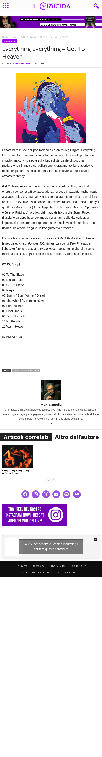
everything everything (26, 370)
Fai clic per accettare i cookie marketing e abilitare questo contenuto (51, 546)
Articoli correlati (25, 437)
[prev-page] (48, 480)
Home (5, 36)
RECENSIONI (19, 36)
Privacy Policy (57, 565)
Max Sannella (21, 63)
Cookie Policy (78, 565)
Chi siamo (21, 565)
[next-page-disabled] (54, 480)
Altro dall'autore (77, 437)
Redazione (38, 565)
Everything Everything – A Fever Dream (17, 471)
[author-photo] (51, 390)
